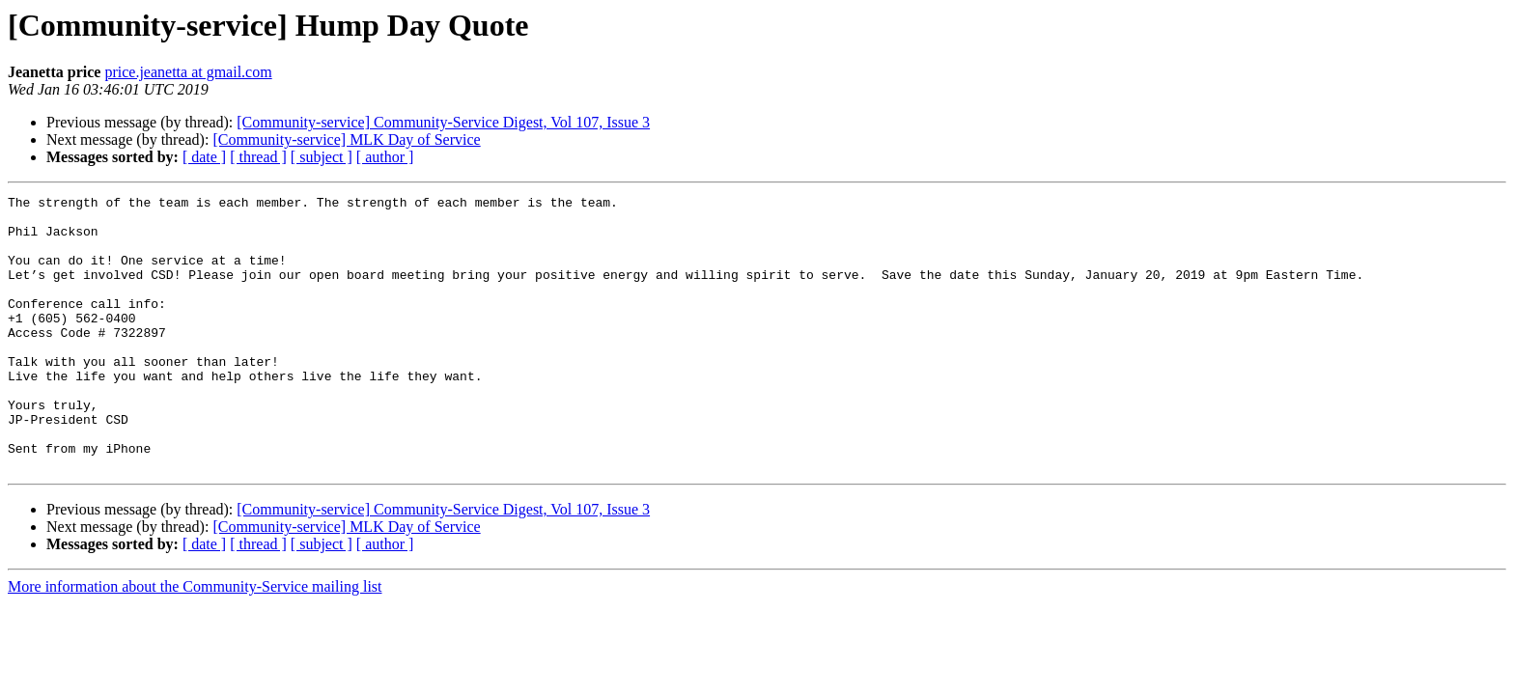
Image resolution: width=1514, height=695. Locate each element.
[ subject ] (321, 157)
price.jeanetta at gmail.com (187, 72)
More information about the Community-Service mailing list (195, 641)
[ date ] (204, 157)
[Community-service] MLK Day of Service (346, 139)
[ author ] (385, 157)
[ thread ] (258, 157)
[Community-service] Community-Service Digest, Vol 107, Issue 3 (443, 122)
